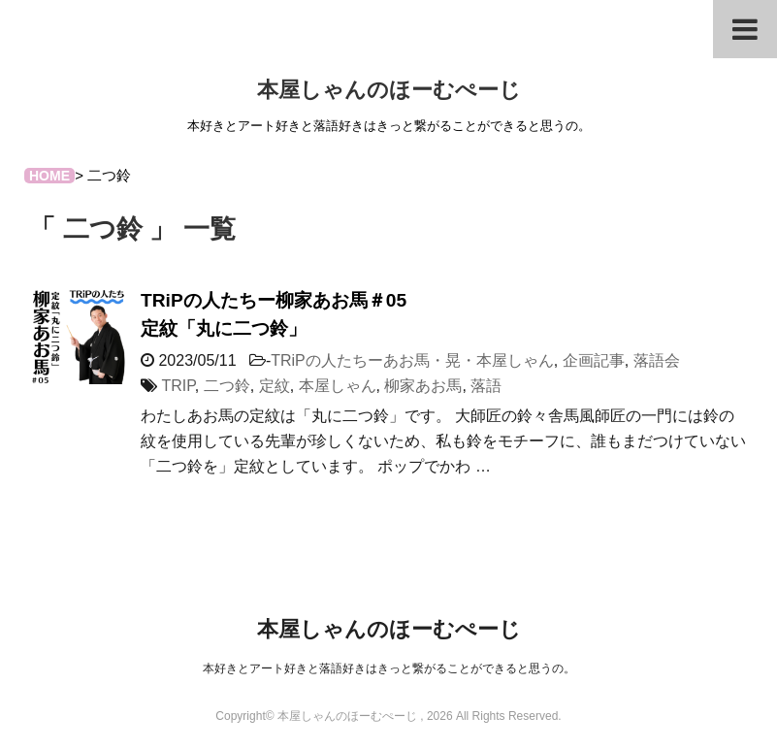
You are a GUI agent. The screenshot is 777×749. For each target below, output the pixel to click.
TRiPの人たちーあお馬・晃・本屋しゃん (412, 360)
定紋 (274, 385)
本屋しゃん (337, 385)
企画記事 (594, 360)
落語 (486, 385)
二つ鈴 (227, 385)
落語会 (656, 360)
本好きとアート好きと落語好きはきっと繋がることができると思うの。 (389, 668)
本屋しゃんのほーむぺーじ (389, 90)
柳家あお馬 (423, 385)
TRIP (177, 385)
